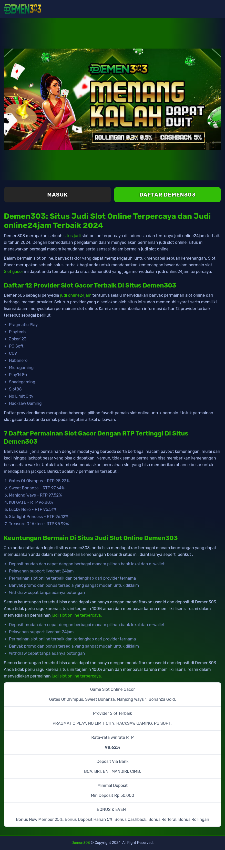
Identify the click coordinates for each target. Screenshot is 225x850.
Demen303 (80, 843)
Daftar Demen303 (167, 194)
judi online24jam (75, 295)
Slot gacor (13, 271)
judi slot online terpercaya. (77, 615)
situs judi (72, 235)
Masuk (57, 194)
